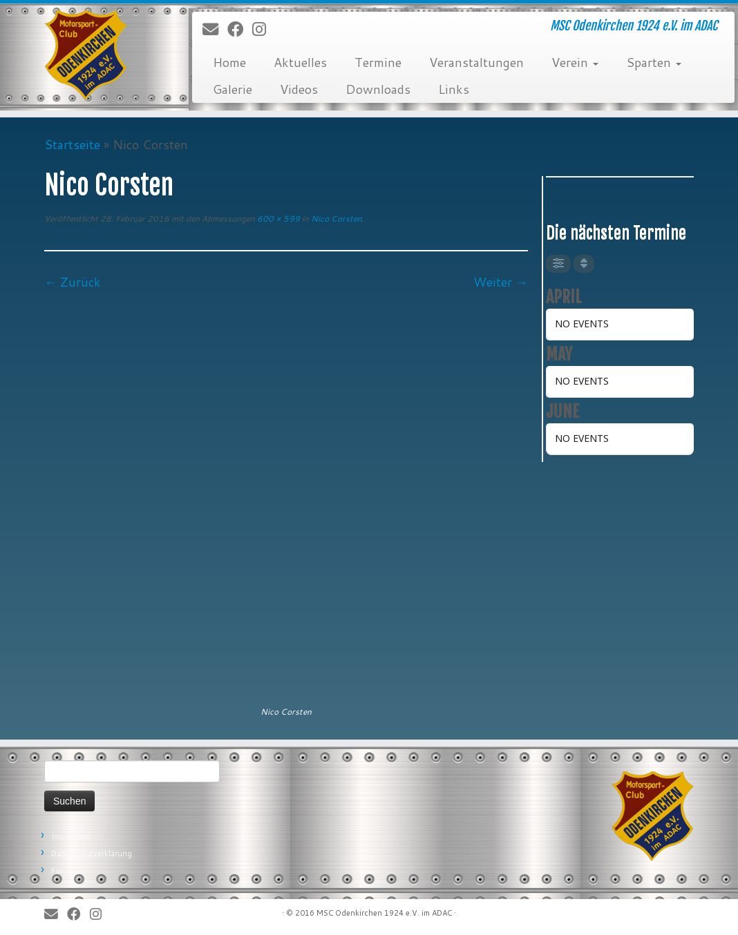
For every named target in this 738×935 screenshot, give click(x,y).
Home (229, 62)
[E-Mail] (214, 29)
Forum (62, 870)
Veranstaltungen (476, 62)
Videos (299, 89)
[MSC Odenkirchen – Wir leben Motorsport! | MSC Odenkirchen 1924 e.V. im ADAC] (86, 55)
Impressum (71, 836)
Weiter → (500, 282)
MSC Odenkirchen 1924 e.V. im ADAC (384, 912)
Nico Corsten (335, 218)
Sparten (653, 62)
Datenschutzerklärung (91, 853)
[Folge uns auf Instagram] (263, 29)
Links (453, 89)
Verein (574, 62)
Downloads (378, 89)
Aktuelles (300, 62)
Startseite (72, 144)
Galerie (232, 89)
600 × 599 (277, 218)
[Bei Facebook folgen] (239, 29)
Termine (377, 62)
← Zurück (72, 282)
